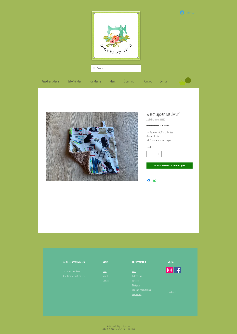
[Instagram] (169, 270)
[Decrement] (149, 154)
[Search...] (115, 68)
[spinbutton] (154, 154)
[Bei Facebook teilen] (149, 180)
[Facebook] (177, 270)
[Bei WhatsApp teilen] (155, 180)
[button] (185, 81)
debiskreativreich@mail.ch (74, 276)
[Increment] (159, 154)
